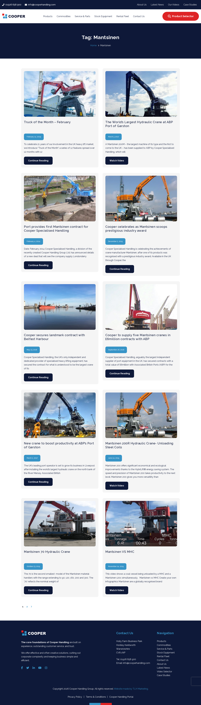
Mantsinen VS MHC (119, 551)
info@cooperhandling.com (136, 663)
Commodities (164, 645)
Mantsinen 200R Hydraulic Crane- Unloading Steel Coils (139, 445)
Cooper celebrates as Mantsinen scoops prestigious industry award (136, 228)
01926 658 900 (128, 659)
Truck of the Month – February (47, 122)
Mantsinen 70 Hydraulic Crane (47, 551)
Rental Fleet (163, 656)
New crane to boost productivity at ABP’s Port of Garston (59, 445)
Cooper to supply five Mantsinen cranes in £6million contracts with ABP (138, 337)
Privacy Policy (75, 697)
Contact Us (162, 660)
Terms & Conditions (95, 697)
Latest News (163, 667)
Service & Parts (164, 649)
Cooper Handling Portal (121, 697)
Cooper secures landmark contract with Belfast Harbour (54, 337)
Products (161, 641)
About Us (161, 664)
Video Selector (164, 671)
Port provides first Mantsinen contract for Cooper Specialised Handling (56, 228)
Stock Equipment (166, 652)
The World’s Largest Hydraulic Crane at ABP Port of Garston (139, 124)
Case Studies (163, 675)
